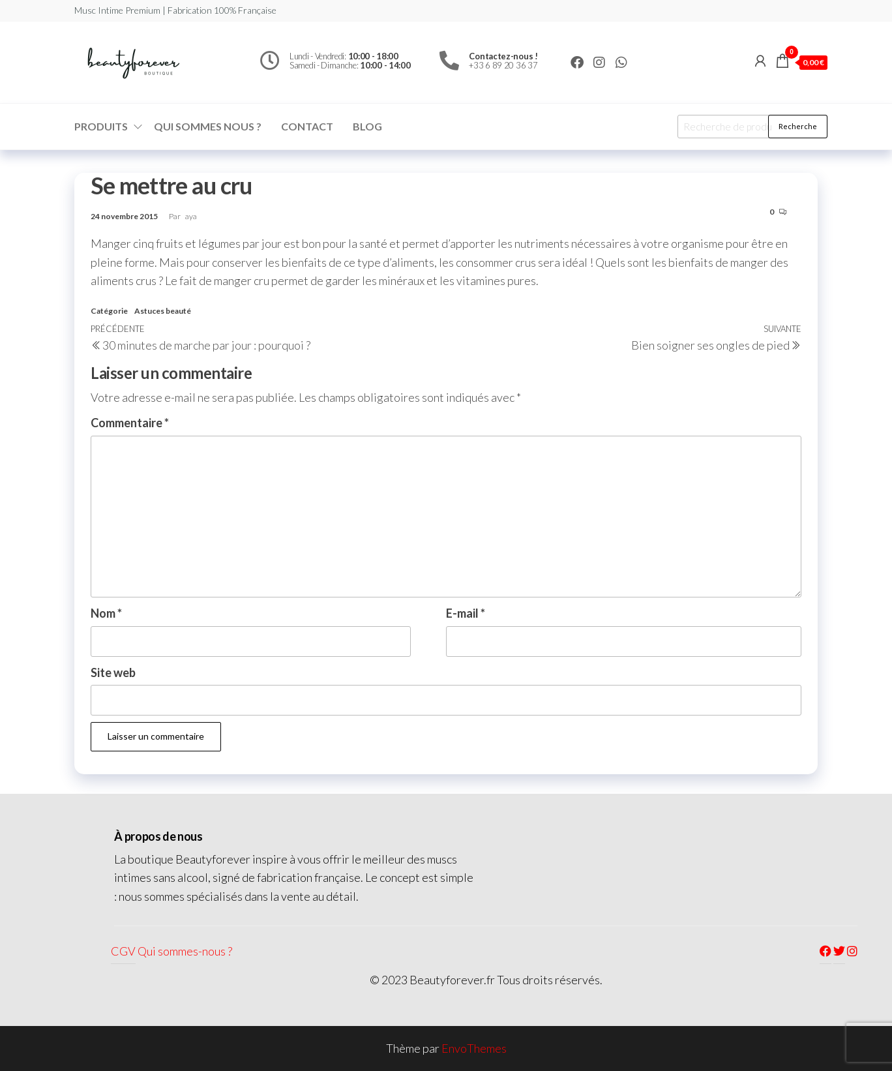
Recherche (798, 126)
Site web (113, 672)
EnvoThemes (474, 1048)
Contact (307, 126)
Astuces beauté (162, 311)
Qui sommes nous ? (207, 126)
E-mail (465, 613)
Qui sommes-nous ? (185, 951)
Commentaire (130, 422)
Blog (367, 126)
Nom (106, 613)
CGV (123, 951)
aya (191, 216)
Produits (101, 126)
